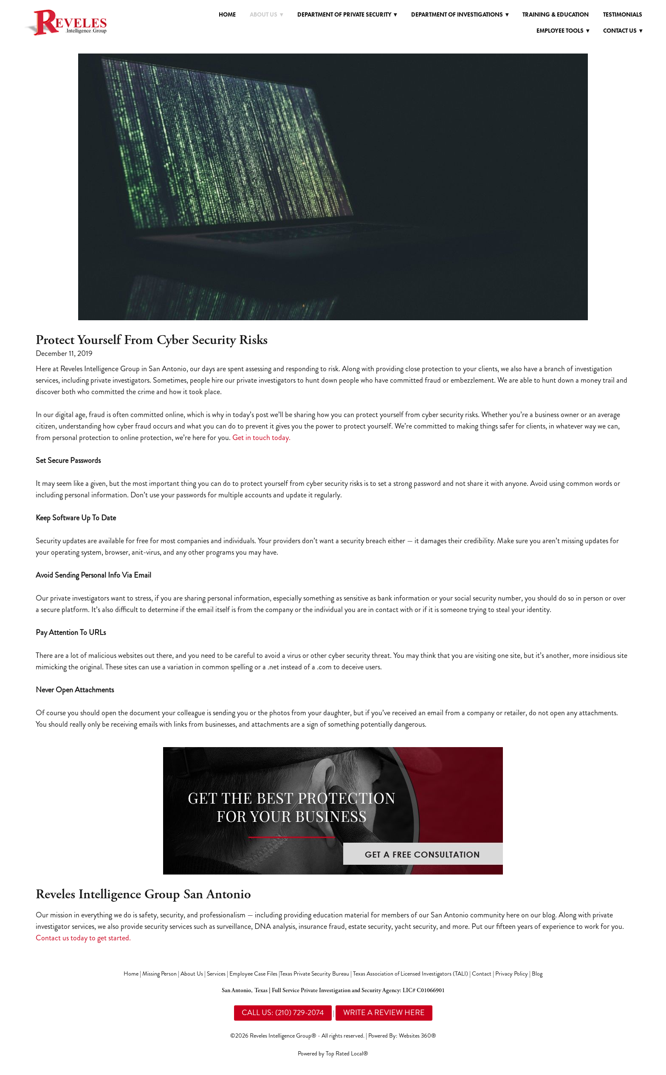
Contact (481, 974)
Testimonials (622, 14)
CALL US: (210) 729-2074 (283, 1012)
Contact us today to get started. (83, 937)
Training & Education (555, 14)
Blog (537, 974)
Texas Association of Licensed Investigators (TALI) (410, 974)
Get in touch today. (261, 437)
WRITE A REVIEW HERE (384, 1012)
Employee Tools (562, 30)
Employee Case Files (253, 974)
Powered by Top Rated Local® (333, 1054)
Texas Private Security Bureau (314, 974)
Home (227, 14)
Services (216, 974)
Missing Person (159, 974)
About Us (192, 974)
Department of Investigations (459, 14)
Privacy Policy (511, 974)
